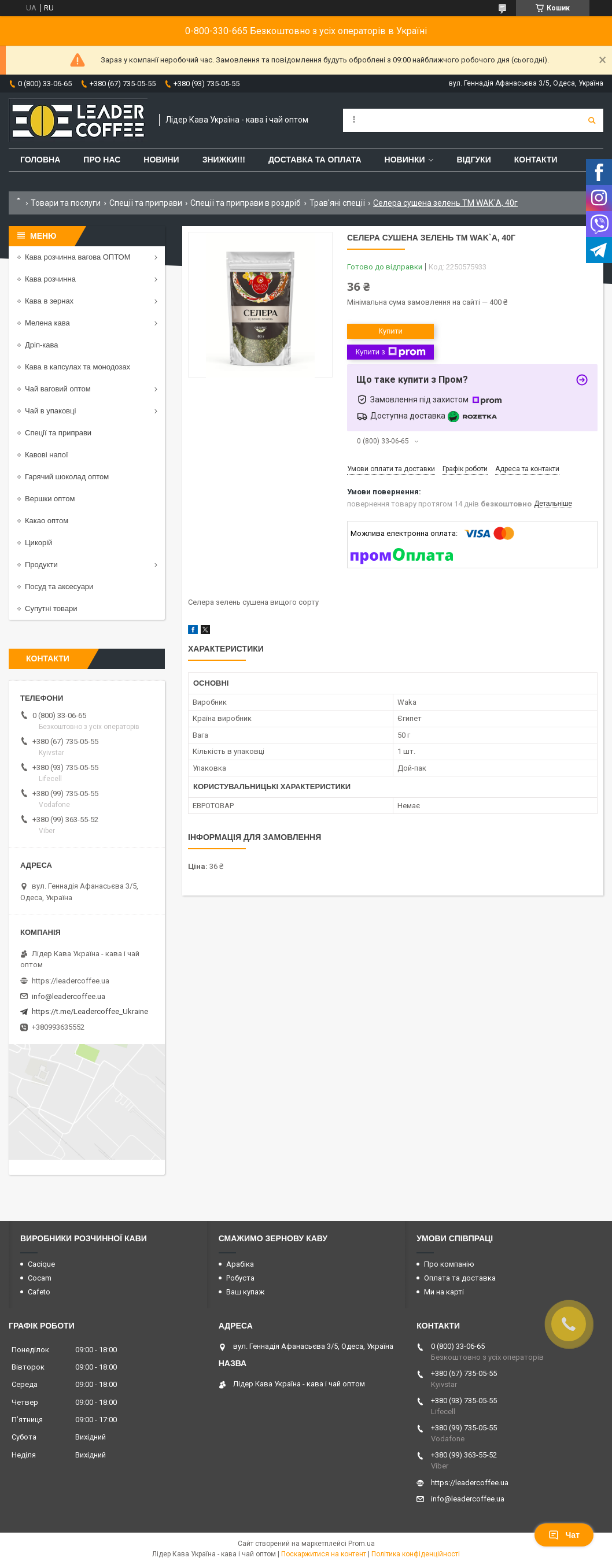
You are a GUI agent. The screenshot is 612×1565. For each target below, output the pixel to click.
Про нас (101, 159)
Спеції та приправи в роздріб (245, 203)
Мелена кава (47, 323)
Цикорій (38, 542)
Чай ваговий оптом (58, 388)
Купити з (390, 352)
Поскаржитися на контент (323, 1554)
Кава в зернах (49, 301)
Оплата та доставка (460, 1278)
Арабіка (240, 1264)
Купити (390, 331)
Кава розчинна (50, 279)
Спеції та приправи (145, 203)
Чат (564, 1535)
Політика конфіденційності (415, 1554)
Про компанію (449, 1264)
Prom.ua (361, 1544)
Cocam (39, 1278)
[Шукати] (591, 120)
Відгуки (473, 159)
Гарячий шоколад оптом (67, 476)
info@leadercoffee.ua (68, 996)
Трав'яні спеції (337, 203)
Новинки (405, 159)
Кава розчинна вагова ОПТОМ (78, 257)
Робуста (240, 1278)
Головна (40, 159)
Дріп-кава (41, 345)
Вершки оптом (50, 498)
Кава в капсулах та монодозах (77, 366)
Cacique (41, 1264)
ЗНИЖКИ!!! (223, 159)
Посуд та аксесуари (59, 586)
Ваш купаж (245, 1291)
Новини (161, 159)
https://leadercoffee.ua (70, 980)
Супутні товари (51, 608)
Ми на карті (444, 1291)
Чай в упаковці (50, 410)
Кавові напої (46, 454)
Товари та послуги (66, 203)
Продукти (41, 564)
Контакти (536, 159)
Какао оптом (46, 520)
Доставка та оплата (315, 159)
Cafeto (39, 1291)
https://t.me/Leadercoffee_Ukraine (90, 1011)
